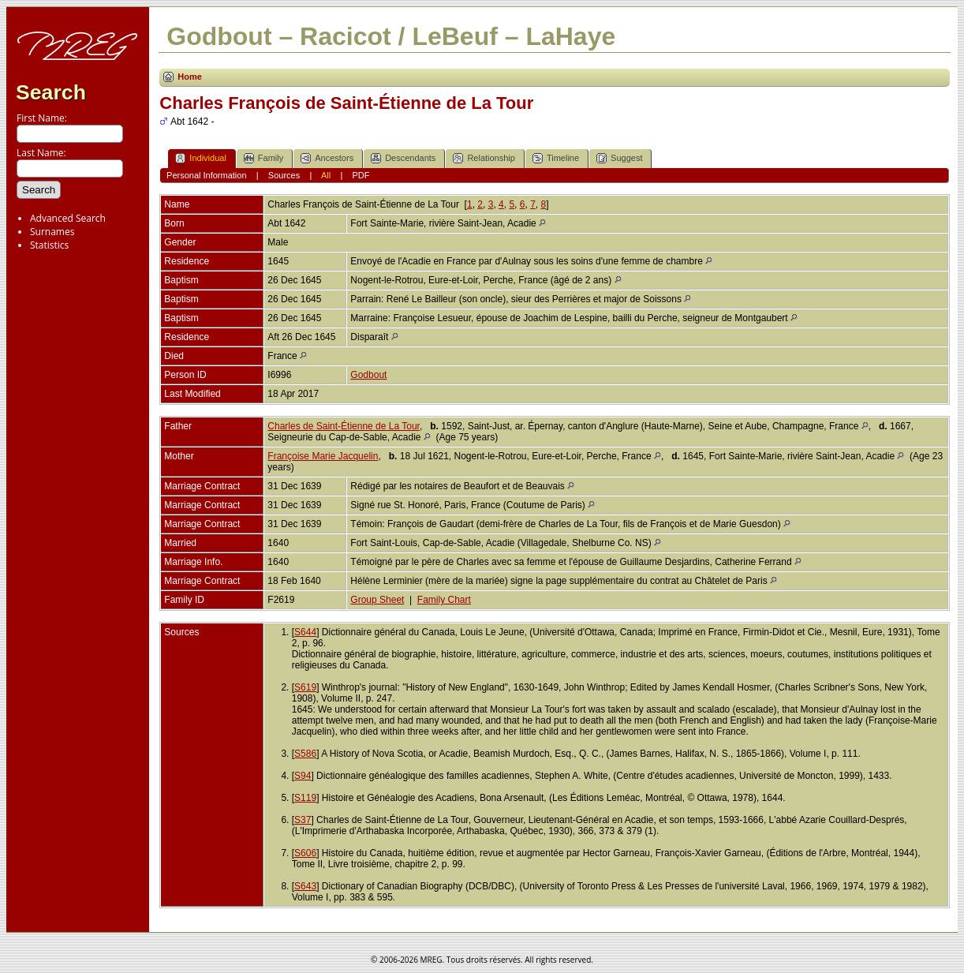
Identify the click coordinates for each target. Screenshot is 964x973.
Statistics (49, 245)
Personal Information (206, 175)
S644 (305, 632)
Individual (200, 158)
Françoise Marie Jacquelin (322, 456)
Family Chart (444, 599)
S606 (305, 853)
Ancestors (327, 158)
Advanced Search (68, 218)
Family (263, 158)
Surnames (52, 231)
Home (189, 76)
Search (51, 92)
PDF (360, 175)
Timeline (555, 158)
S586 (305, 753)
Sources (284, 175)
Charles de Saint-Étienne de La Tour (343, 426)
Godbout (368, 374)
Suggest (619, 158)
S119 (305, 797)
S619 (305, 687)
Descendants (403, 158)
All (326, 175)
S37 (302, 819)
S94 (302, 775)
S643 (305, 886)
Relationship (484, 158)
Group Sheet (377, 599)
